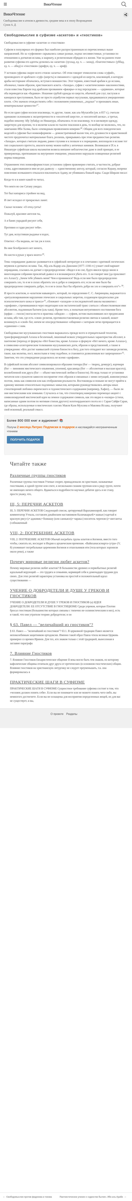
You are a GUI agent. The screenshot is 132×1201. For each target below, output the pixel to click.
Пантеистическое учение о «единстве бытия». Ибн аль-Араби (91, 1197)
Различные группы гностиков (38, 475)
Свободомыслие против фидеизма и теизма (29, 1197)
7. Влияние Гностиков (31, 653)
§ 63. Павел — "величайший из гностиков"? (51, 624)
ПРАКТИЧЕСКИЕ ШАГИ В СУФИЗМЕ (47, 682)
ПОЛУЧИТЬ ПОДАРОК (25, 439)
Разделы (71, 713)
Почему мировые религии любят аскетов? (49, 561)
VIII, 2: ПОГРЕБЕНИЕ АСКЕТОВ (42, 533)
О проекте (57, 713)
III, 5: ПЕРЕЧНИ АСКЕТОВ (36, 504)
